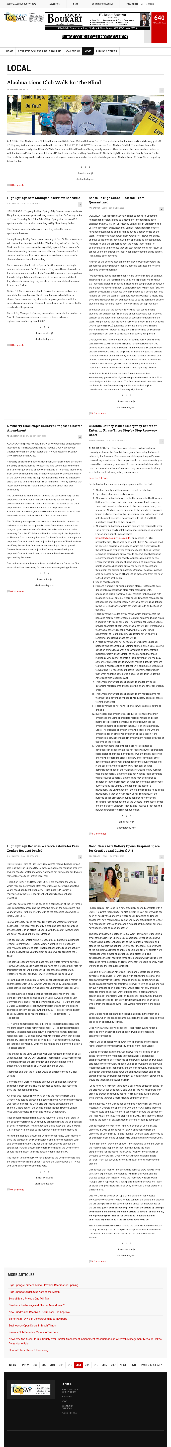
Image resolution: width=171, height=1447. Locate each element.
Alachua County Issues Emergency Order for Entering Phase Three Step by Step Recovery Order (123, 430)
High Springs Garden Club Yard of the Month (34, 1292)
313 (78, 1365)
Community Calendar (102, 4)
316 (104, 1365)
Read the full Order (99, 478)
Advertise (55, 4)
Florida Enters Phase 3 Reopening (28, 1350)
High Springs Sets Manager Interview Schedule (43, 198)
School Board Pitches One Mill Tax (29, 1298)
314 (87, 1365)
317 (113, 1365)
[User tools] (162, 90)
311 (61, 1365)
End (133, 1365)
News (75, 4)
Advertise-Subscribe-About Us (41, 52)
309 (44, 1365)
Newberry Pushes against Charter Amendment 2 (37, 1305)
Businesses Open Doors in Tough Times (32, 1325)
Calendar (74, 52)
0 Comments (17, 185)
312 (70, 1365)
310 (52, 1365)
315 (96, 1365)
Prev (25, 1365)
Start (13, 1365)
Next (123, 1365)
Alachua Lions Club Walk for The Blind (54, 82)
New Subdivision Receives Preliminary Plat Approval (39, 1312)
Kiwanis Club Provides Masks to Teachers (33, 1332)
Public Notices (106, 51)
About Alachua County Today (21, 4)
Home (9, 51)
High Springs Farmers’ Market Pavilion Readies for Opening (43, 1285)
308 (35, 1365)
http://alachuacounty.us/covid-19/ (113, 538)
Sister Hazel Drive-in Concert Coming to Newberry (38, 1318)
